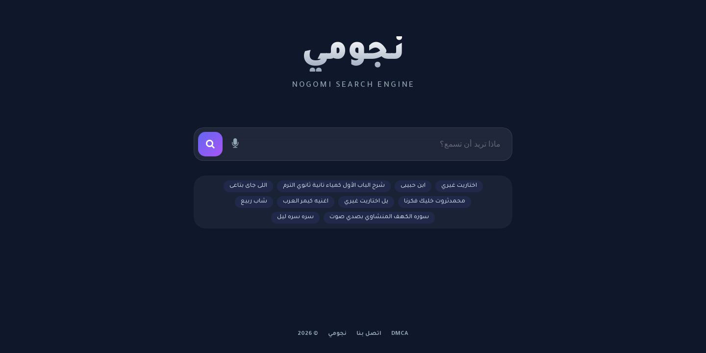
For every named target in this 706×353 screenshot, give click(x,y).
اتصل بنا (368, 334)
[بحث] (210, 144)
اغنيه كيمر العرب (305, 202)
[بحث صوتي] (235, 144)
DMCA (399, 334)
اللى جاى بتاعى (248, 186)
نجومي (353, 54)
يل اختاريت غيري (366, 202)
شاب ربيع (254, 202)
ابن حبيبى (413, 186)
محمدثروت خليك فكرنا (434, 202)
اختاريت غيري (459, 186)
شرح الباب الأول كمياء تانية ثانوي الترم (334, 186)
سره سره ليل (295, 217)
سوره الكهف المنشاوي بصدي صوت (379, 217)
